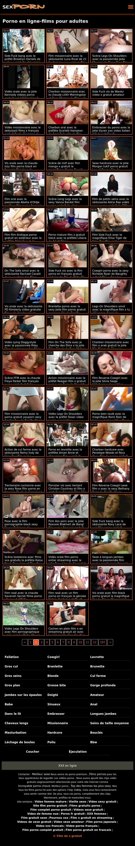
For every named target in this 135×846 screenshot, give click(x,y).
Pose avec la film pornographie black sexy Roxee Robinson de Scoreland (21, 526)
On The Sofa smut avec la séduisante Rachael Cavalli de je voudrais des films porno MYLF (23, 275)
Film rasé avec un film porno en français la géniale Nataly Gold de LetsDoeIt (67, 596)
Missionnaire (57, 723)
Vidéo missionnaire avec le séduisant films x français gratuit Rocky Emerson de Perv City (23, 132)
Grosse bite (56, 685)
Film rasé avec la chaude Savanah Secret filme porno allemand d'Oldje (23, 596)
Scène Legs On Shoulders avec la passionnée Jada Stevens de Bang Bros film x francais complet (111, 60)
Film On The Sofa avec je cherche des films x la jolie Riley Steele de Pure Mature (67, 345)
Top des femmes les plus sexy (91, 786)
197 (102, 642)
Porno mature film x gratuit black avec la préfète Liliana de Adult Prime (67, 238)
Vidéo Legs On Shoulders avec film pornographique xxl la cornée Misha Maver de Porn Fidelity (22, 633)
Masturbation (15, 732)
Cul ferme (98, 676)
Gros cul (11, 666)
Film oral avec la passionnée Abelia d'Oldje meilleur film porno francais (23, 202)
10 (80, 642)
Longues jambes (103, 713)
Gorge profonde (103, 685)
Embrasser (56, 713)
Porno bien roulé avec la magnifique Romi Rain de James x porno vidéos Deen (110, 417)
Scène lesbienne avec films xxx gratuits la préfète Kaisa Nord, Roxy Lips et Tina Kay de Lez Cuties (23, 561)
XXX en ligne (67, 765)
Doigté (52, 695)
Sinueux (53, 704)
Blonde (52, 676)
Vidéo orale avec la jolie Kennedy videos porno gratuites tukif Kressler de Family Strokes (22, 96)
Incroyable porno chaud (34, 786)
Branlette (55, 666)
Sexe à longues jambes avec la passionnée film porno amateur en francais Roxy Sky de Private (110, 561)
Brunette (97, 666)
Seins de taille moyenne (109, 723)
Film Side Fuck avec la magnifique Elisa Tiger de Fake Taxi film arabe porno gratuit (110, 239)
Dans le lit (13, 713)
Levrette (97, 657)
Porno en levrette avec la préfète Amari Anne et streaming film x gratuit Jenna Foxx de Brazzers (65, 454)
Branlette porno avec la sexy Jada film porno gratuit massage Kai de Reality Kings (67, 311)
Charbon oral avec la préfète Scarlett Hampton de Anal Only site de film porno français (65, 132)
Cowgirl (53, 657)
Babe (9, 704)
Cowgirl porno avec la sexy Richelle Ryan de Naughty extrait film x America (110, 274)
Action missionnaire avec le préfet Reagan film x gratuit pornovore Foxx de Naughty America (67, 382)
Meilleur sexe (41, 774)
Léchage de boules (20, 742)
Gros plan (12, 685)
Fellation (12, 657)
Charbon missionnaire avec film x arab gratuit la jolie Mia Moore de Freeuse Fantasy (110, 347)
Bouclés (96, 732)
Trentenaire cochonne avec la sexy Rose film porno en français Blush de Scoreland (23, 488)
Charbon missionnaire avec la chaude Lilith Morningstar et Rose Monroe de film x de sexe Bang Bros (67, 96)
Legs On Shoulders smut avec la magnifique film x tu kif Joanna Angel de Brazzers (111, 311)
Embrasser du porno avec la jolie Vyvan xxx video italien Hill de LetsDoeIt (111, 130)
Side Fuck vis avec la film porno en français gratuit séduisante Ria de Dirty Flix (66, 274)
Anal (93, 704)
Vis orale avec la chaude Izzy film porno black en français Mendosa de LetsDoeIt (21, 168)
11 (87, 642)
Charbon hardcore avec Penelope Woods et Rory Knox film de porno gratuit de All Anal (110, 454)
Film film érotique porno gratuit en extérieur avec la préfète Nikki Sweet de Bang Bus (23, 239)
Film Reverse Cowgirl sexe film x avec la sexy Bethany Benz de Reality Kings (111, 488)
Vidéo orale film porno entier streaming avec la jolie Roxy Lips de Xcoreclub (67, 560)
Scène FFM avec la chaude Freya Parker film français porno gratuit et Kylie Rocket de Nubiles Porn (22, 382)
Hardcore (54, 732)
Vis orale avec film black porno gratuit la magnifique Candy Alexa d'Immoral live (110, 596)
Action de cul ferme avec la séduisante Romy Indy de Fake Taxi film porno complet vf (23, 454)
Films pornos (97, 774)
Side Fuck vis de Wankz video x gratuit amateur (108, 93)
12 (94, 642)
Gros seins (13, 676)
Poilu (51, 742)
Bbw (93, 742)
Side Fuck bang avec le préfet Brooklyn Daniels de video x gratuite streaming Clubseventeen (22, 60)
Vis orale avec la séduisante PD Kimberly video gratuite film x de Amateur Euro (23, 309)
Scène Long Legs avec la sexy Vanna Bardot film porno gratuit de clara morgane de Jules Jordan (65, 203)
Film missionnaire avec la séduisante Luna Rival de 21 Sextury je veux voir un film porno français (67, 60)
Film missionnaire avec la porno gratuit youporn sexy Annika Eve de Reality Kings (23, 417)
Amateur (97, 695)
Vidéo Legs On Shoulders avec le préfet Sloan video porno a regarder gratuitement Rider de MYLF (67, 418)
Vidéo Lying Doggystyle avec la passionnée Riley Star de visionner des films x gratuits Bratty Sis (22, 347)
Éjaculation (78, 751)
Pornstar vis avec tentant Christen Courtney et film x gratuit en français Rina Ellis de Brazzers (67, 490)
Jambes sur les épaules (23, 695)
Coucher (32, 751)
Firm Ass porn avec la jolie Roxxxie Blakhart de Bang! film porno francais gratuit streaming (66, 526)
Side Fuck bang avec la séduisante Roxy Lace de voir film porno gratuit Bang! (109, 526)
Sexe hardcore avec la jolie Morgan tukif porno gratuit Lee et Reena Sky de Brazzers (110, 168)
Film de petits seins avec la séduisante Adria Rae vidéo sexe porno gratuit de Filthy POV (110, 203)
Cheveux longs (16, 723)
